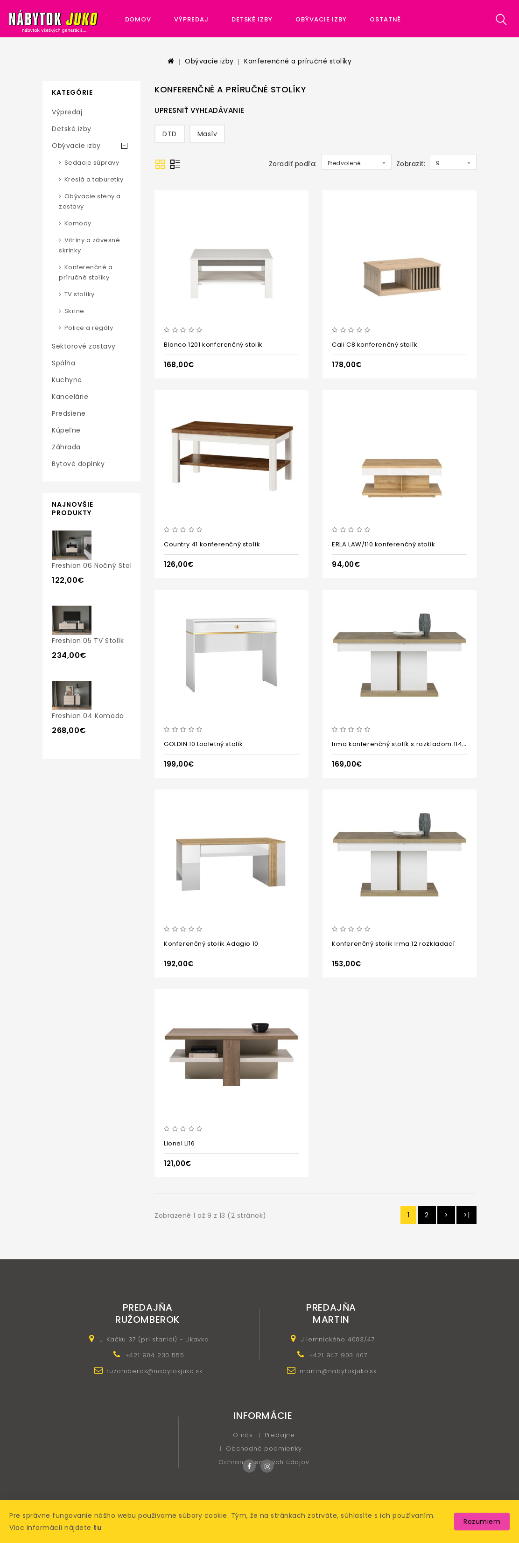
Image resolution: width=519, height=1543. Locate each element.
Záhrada (66, 447)
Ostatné (385, 19)
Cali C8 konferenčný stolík (375, 344)
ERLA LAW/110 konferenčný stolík (383, 544)
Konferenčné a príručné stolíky (297, 61)
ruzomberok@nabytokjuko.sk (154, 1371)
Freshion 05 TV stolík (88, 640)
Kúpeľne (66, 430)
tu (97, 1527)
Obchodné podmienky (264, 1448)
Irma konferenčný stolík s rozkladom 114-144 (404, 744)
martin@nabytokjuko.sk (338, 1371)
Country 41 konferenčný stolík (212, 544)
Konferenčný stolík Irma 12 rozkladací (393, 943)
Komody (77, 223)
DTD (169, 134)
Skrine (74, 311)
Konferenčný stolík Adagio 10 (211, 943)
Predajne (280, 1435)
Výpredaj (191, 19)
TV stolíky (79, 294)
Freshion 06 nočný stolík (94, 565)
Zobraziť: (411, 163)
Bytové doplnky (78, 463)
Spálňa (63, 363)
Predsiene (69, 413)
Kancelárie (70, 396)
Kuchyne (67, 379)
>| (466, 1215)
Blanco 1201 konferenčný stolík (213, 344)
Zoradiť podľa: (293, 163)
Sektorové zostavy (84, 346)
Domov (138, 19)
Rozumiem (481, 1521)
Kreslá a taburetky (94, 179)
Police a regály (88, 327)
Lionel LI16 (179, 1143)
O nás (243, 1435)
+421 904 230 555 (154, 1355)
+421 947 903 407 (338, 1355)
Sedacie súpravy (91, 162)
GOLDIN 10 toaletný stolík (203, 744)
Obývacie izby (321, 19)
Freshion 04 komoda (88, 715)
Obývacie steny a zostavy (90, 201)
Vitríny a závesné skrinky (89, 245)
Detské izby (252, 19)
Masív (207, 134)
